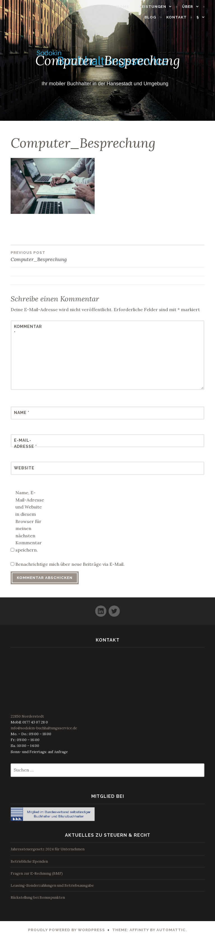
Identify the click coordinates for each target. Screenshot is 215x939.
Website (24, 468)
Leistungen (155, 6)
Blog (153, 17)
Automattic (171, 930)
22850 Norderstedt (27, 716)
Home (125, 6)
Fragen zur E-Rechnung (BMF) (37, 873)
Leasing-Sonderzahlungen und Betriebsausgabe (52, 885)
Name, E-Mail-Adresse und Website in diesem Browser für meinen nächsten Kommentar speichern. (29, 521)
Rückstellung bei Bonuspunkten (38, 897)
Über (190, 6)
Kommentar (27, 329)
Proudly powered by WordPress (66, 930)
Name (21, 412)
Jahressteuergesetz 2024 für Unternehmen (48, 849)
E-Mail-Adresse (25, 443)
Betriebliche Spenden (29, 861)
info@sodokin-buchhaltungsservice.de (44, 728)
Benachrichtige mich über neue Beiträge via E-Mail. (70, 564)
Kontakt (179, 17)
